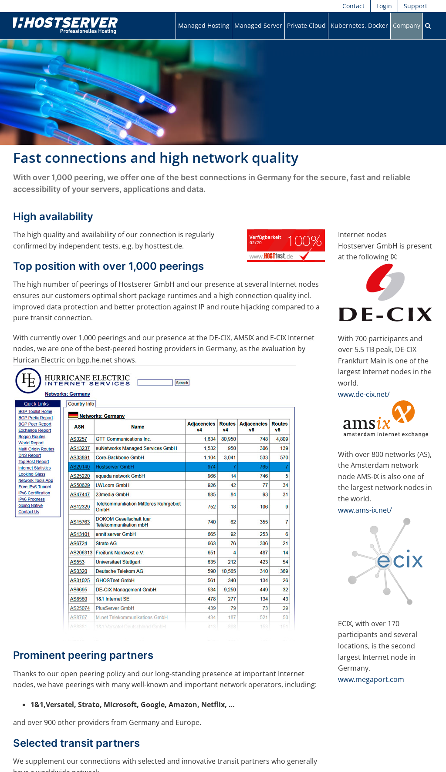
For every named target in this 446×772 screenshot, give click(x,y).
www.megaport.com (371, 679)
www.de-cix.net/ (364, 394)
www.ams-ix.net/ (365, 510)
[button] (428, 26)
